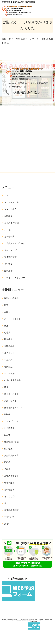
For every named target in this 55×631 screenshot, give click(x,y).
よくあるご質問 (11, 223)
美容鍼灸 (8, 216)
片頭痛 (7, 469)
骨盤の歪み (9, 483)
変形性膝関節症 (11, 442)
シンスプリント (11, 421)
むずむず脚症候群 (12, 380)
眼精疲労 (8, 339)
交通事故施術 (10, 257)
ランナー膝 (9, 373)
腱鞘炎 (7, 414)
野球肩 (7, 332)
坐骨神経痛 (9, 517)
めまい (7, 524)
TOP (6, 195)
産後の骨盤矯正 (11, 476)
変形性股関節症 (11, 455)
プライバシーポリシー (14, 277)
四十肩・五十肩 (11, 394)
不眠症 (7, 462)
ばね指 (7, 435)
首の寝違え (9, 489)
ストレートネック (12, 319)
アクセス (8, 230)
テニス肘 (8, 360)
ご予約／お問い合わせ (14, 243)
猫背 (6, 305)
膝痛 (6, 387)
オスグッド (9, 353)
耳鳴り (7, 312)
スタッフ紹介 (10, 209)
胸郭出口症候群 (11, 298)
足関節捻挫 (9, 346)
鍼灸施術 (8, 270)
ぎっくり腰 (9, 496)
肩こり (7, 503)
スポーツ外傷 (10, 401)
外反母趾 (8, 448)
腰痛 (6, 325)
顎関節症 (8, 366)
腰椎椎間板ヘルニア (13, 407)
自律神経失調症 (11, 510)
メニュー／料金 (11, 202)
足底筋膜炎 (9, 428)
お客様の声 (9, 236)
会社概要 (8, 264)
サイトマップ (10, 250)
